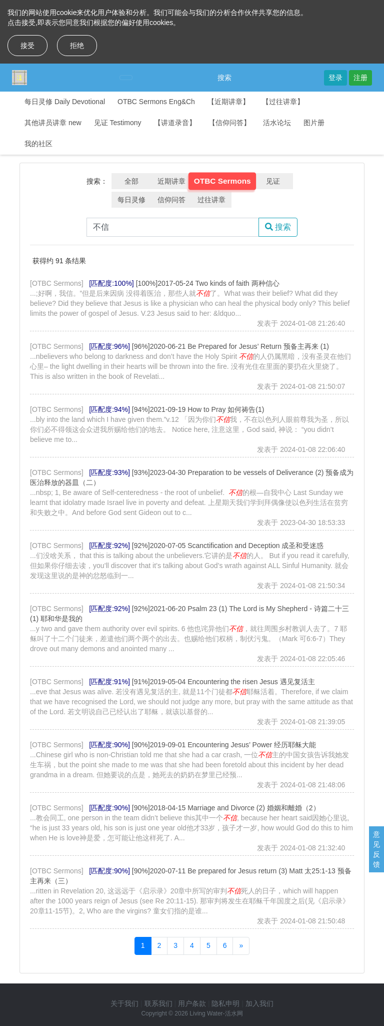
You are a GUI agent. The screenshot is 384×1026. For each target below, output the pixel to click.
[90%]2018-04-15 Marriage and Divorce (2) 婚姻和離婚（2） (226, 808)
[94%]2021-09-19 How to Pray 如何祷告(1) (198, 409)
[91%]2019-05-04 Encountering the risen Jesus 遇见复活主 (223, 682)
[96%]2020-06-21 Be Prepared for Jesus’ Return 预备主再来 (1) (230, 346)
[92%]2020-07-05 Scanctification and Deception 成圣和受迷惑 (228, 546)
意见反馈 (376, 849)
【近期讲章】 (229, 102)
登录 (335, 78)
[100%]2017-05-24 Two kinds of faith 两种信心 (208, 283)
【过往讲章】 (283, 102)
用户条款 (192, 1003)
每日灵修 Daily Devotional (64, 102)
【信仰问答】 (229, 123)
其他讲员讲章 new (53, 123)
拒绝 (77, 46)
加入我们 (260, 1003)
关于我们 (124, 1003)
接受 (27, 46)
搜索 (225, 78)
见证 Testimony (118, 123)
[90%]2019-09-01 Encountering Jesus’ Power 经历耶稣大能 (224, 745)
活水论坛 (277, 123)
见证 (273, 181)
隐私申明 (226, 1003)
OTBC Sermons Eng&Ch (156, 102)
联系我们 (158, 1003)
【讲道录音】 (175, 123)
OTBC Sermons (222, 181)
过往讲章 (212, 200)
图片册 (314, 123)
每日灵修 (132, 200)
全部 (131, 181)
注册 (361, 78)
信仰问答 (172, 200)
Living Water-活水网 (216, 1013)
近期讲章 (172, 181)
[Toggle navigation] (126, 77)
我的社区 (38, 144)
